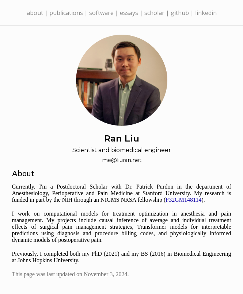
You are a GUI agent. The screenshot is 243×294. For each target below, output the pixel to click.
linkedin (206, 13)
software (101, 13)
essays (129, 13)
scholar (154, 13)
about (35, 13)
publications (66, 13)
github (180, 13)
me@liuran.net (121, 160)
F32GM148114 (183, 200)
